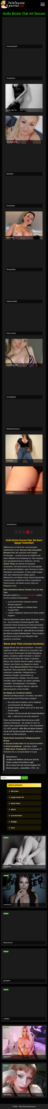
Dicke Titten (15, 803)
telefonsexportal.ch (29, 1106)
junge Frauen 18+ (17, 797)
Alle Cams (15, 791)
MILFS (13, 809)
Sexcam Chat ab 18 (28, 595)
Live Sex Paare (16, 816)
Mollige (14, 822)
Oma (13, 828)
